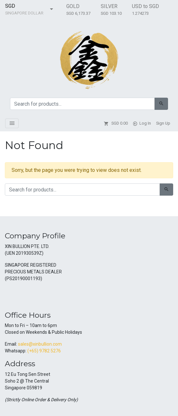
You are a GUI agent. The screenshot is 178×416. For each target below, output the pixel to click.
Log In (142, 123)
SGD (10, 6)
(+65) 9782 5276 (44, 350)
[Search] (161, 104)
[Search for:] (82, 104)
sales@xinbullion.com (40, 344)
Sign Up (163, 123)
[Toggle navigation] (12, 123)
